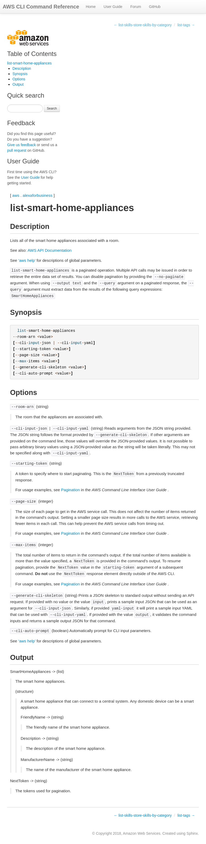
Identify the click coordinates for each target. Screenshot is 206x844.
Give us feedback (21, 145)
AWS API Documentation (49, 250)
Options (18, 79)
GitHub (155, 7)
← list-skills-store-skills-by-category (143, 25)
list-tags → (186, 25)
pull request (16, 150)
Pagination (70, 490)
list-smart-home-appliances (29, 63)
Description (21, 68)
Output (18, 84)
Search (52, 108)
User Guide (113, 7)
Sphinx (192, 833)
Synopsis (20, 74)
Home (91, 7)
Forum (135, 7)
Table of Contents (32, 53)
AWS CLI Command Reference (41, 7)
